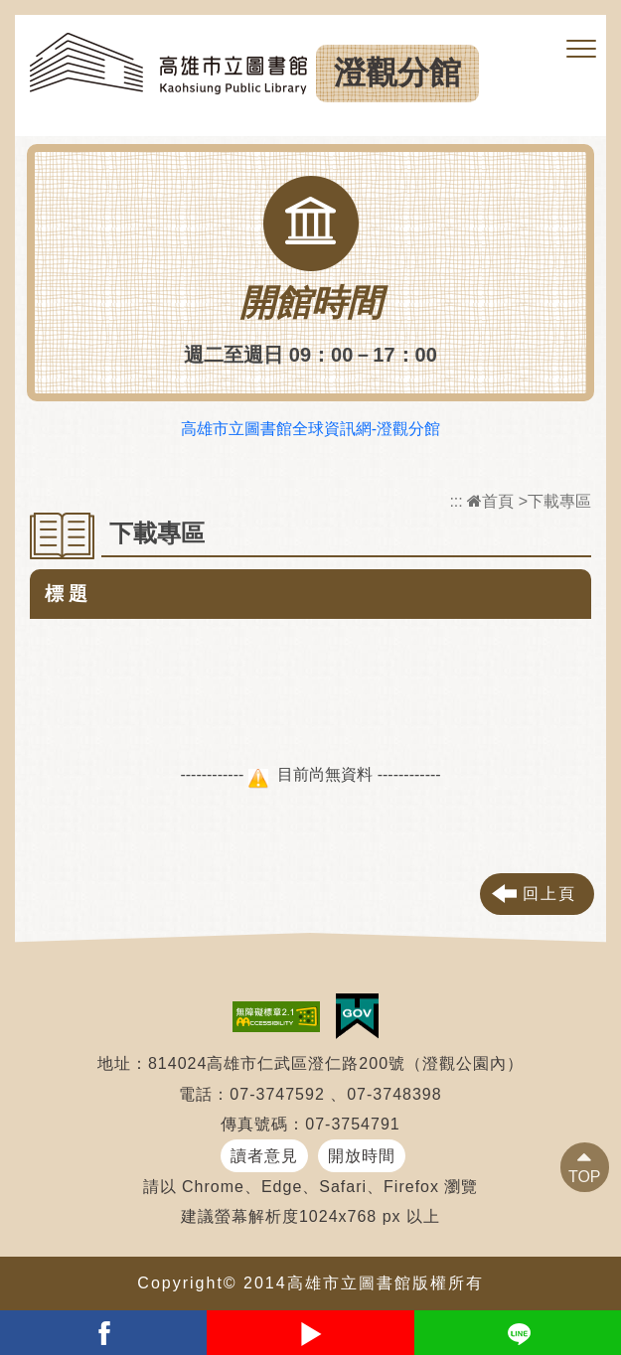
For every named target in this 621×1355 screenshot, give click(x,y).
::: (455, 501)
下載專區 (559, 501)
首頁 (490, 501)
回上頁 (549, 893)
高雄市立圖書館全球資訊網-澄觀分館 (310, 428)
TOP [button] (584, 1176)
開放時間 (361, 1155)
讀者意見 (264, 1155)
